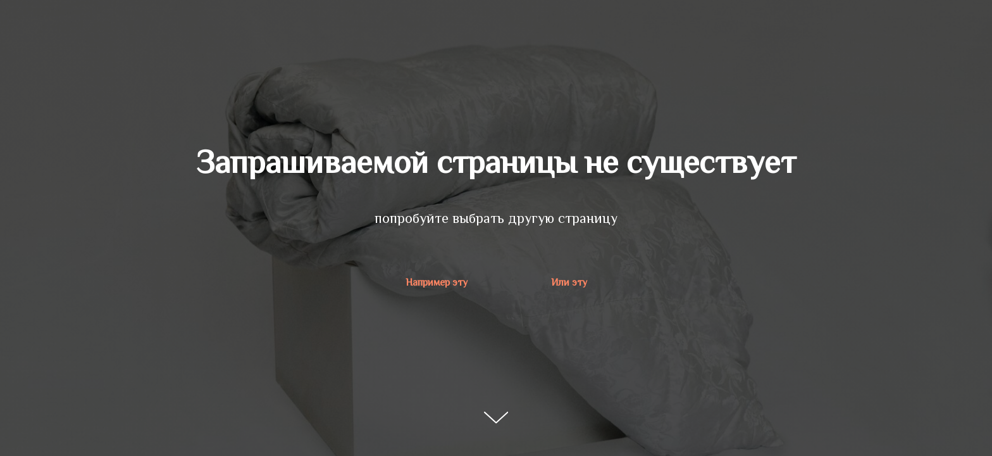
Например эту (437, 282)
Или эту (569, 282)
